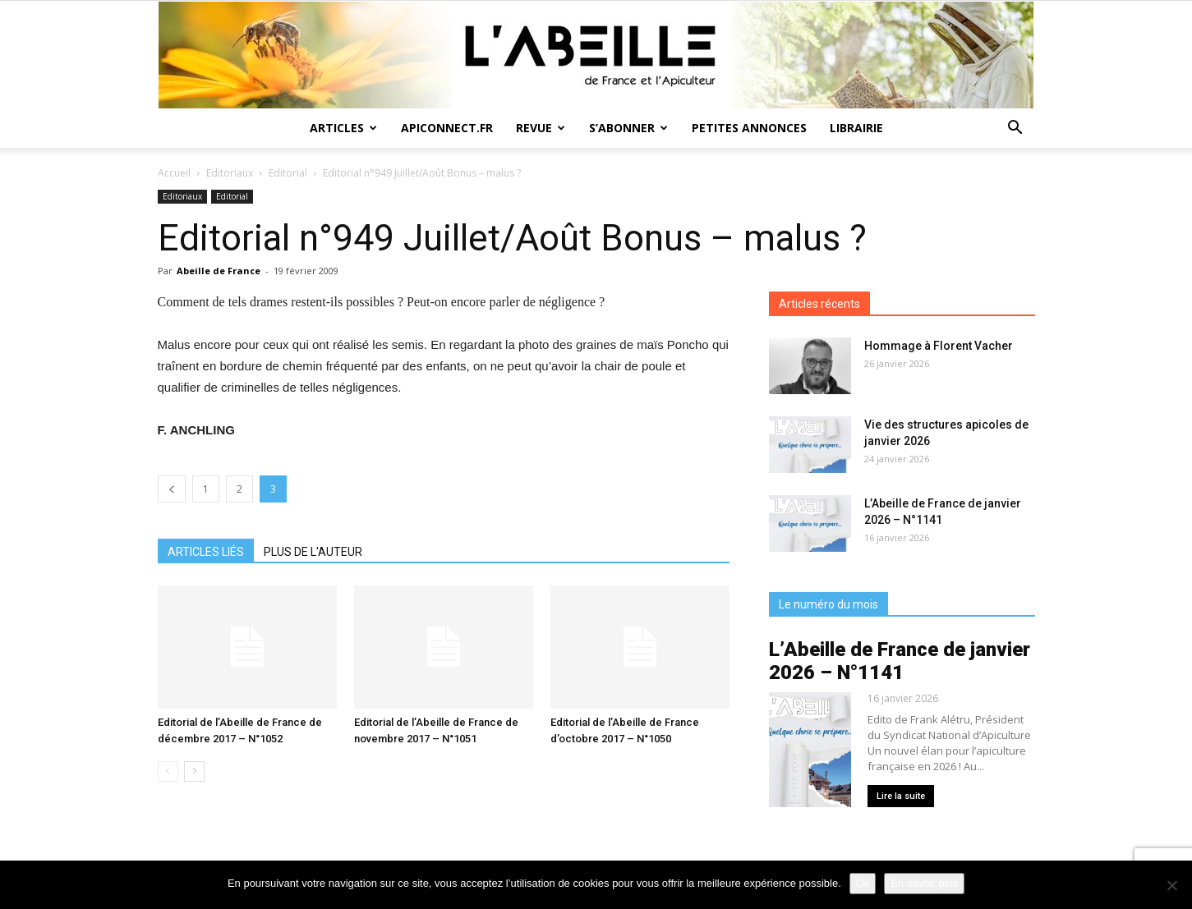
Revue (540, 127)
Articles (343, 127)
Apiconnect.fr (447, 127)
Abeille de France (218, 270)
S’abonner (628, 127)
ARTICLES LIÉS (206, 551)
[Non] (1171, 885)
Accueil (174, 173)
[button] (1015, 129)
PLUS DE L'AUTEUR (313, 551)
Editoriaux (229, 173)
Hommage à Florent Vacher (938, 345)
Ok (863, 883)
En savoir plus (924, 883)
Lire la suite (901, 796)
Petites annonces (749, 127)
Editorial (288, 173)
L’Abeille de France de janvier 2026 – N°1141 (899, 661)
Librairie (856, 127)
